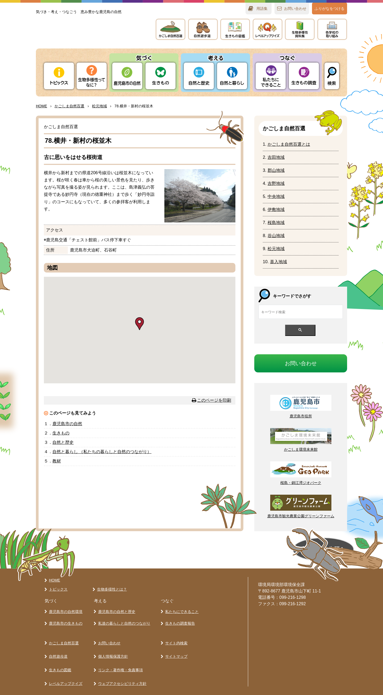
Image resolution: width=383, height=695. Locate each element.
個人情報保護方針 (112, 643)
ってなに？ (92, 76)
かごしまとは (289, 144)
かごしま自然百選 (62, 634)
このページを (214, 400)
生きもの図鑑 (59, 652)
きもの (235, 29)
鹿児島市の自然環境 (64, 608)
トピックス (59, 76)
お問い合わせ (108, 634)
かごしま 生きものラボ (90, 35)
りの (127, 76)
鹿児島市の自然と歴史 (115, 608)
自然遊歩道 (57, 643)
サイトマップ (175, 643)
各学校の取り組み (62, 680)
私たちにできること (180, 608)
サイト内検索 (175, 634)
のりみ (332, 29)
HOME (41, 106)
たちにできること (271, 76)
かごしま (170, 29)
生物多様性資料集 (62, 671)
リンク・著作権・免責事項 (119, 652)
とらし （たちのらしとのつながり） (101, 451)
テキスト (300, 29)
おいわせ (295, 8)
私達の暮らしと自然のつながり (123, 617)
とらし (232, 76)
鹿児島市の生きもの (64, 617)
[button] (139, 323)
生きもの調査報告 (179, 617)
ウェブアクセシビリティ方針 (121, 662)
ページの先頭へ (262, 549)
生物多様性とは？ (111, 587)
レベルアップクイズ (267, 29)
